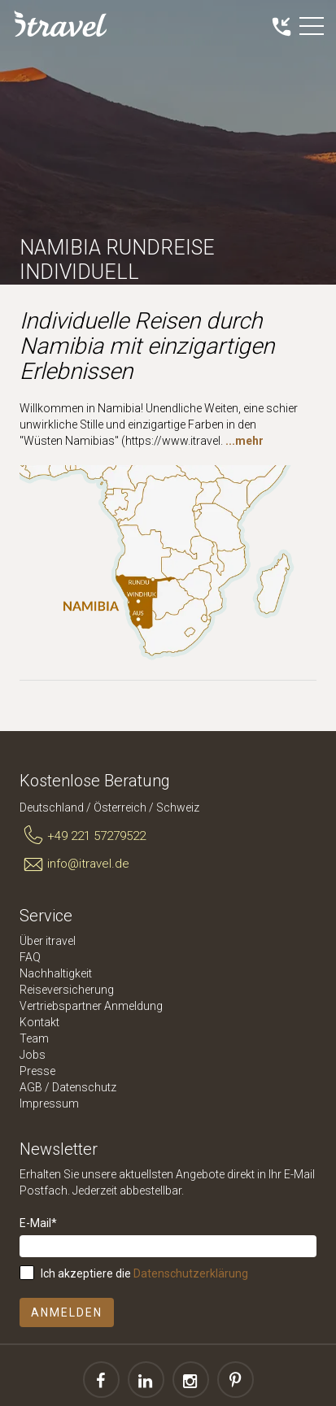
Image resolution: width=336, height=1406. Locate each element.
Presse (37, 1070)
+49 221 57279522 (83, 836)
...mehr (244, 440)
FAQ (30, 957)
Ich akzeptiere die (144, 1273)
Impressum (49, 1103)
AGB (31, 1087)
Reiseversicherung (67, 989)
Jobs (33, 1054)
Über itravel (48, 940)
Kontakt (39, 1022)
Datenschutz (84, 1087)
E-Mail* (38, 1223)
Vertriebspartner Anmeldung (91, 1005)
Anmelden (67, 1312)
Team (34, 1038)
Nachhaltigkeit (56, 973)
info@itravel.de (74, 864)
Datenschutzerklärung (190, 1273)
